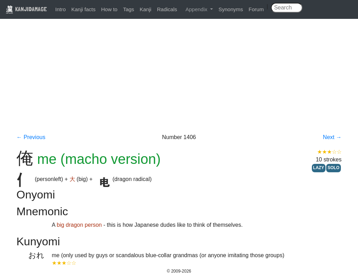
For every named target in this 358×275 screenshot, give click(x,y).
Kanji (145, 9)
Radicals (167, 9)
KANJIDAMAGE (26, 9)
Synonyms (231, 9)
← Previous (30, 137)
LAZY (318, 167)
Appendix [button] (197, 9)
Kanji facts (83, 9)
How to (109, 9)
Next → (332, 137)
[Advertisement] (179, 81)
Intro (60, 9)
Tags (128, 9)
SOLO (333, 167)
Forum (256, 9)
